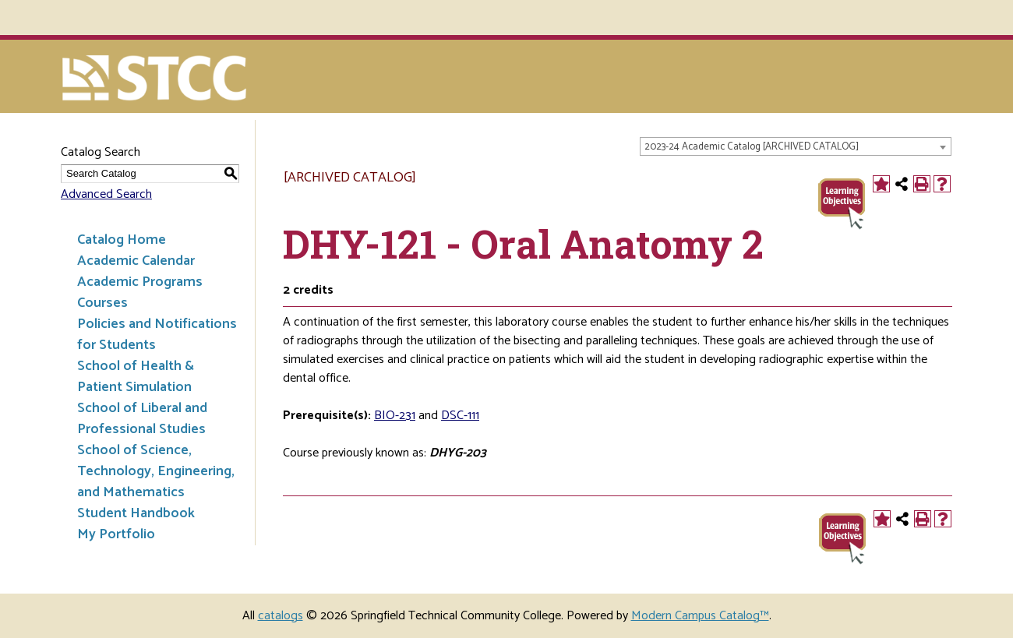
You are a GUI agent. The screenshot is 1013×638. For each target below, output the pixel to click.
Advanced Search (106, 194)
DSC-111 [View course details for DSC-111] (460, 415)
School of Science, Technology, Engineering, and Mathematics (156, 471)
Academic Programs (140, 282)
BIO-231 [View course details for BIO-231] (394, 415)
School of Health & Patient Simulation (135, 376)
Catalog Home (121, 240)
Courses (102, 303)
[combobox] (795, 146)
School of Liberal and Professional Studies (142, 419)
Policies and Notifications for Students (157, 334)
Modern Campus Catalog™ (700, 615)
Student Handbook (136, 513)
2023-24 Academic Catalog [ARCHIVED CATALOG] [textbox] (751, 147)
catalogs (280, 615)
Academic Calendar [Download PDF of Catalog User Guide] (136, 261)
